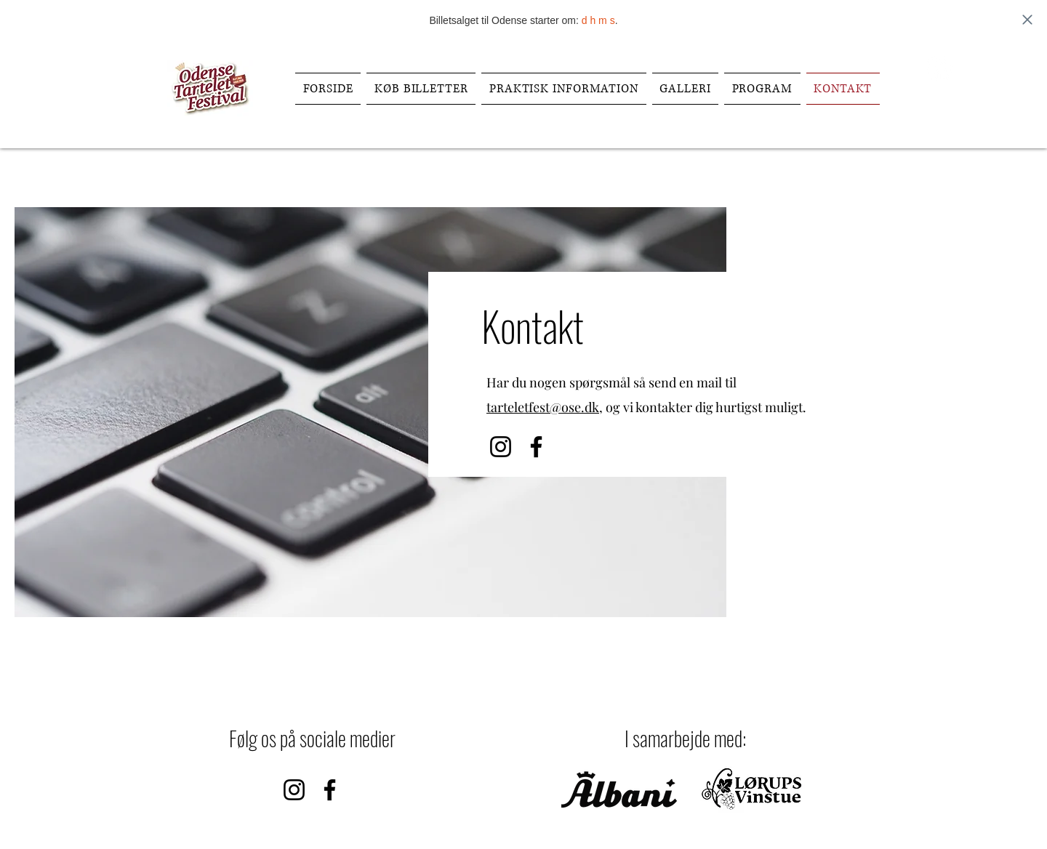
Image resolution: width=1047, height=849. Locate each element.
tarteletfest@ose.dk (542, 407)
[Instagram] (500, 446)
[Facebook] (939, 68)
